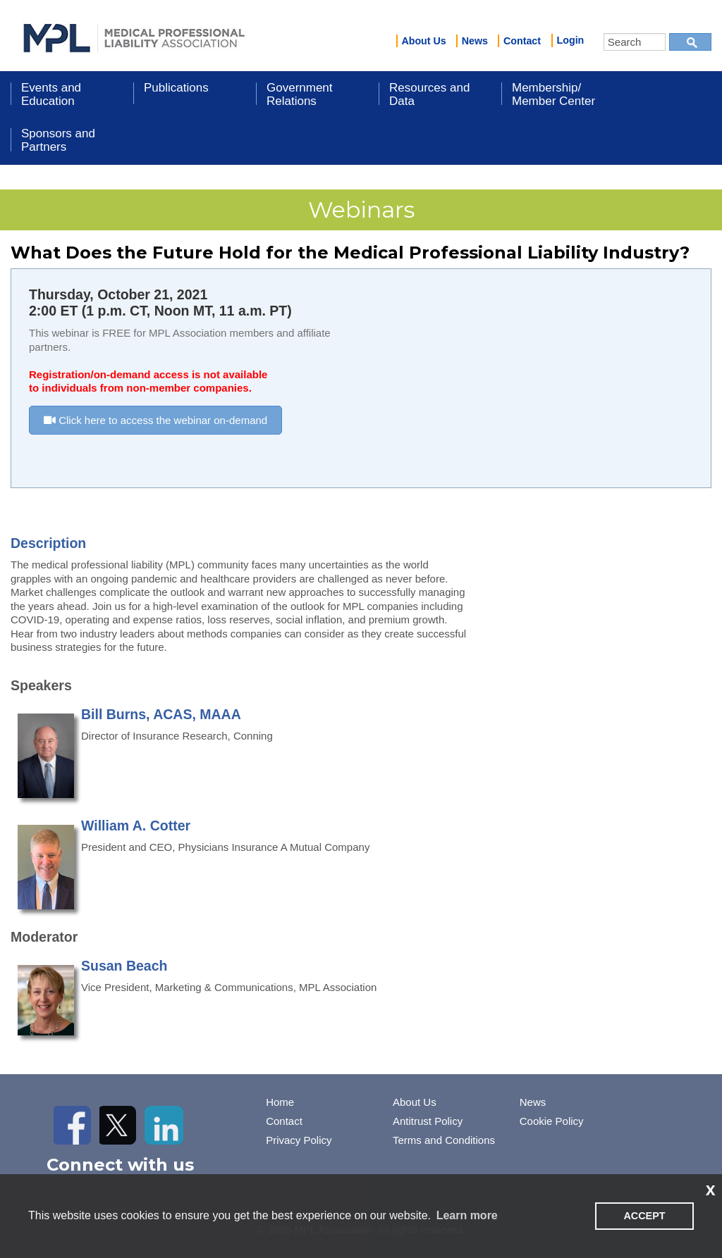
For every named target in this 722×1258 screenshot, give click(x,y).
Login (571, 40)
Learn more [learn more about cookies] (467, 1215)
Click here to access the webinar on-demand (155, 420)
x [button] (711, 1189)
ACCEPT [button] (644, 1215)
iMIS (134, 36)
